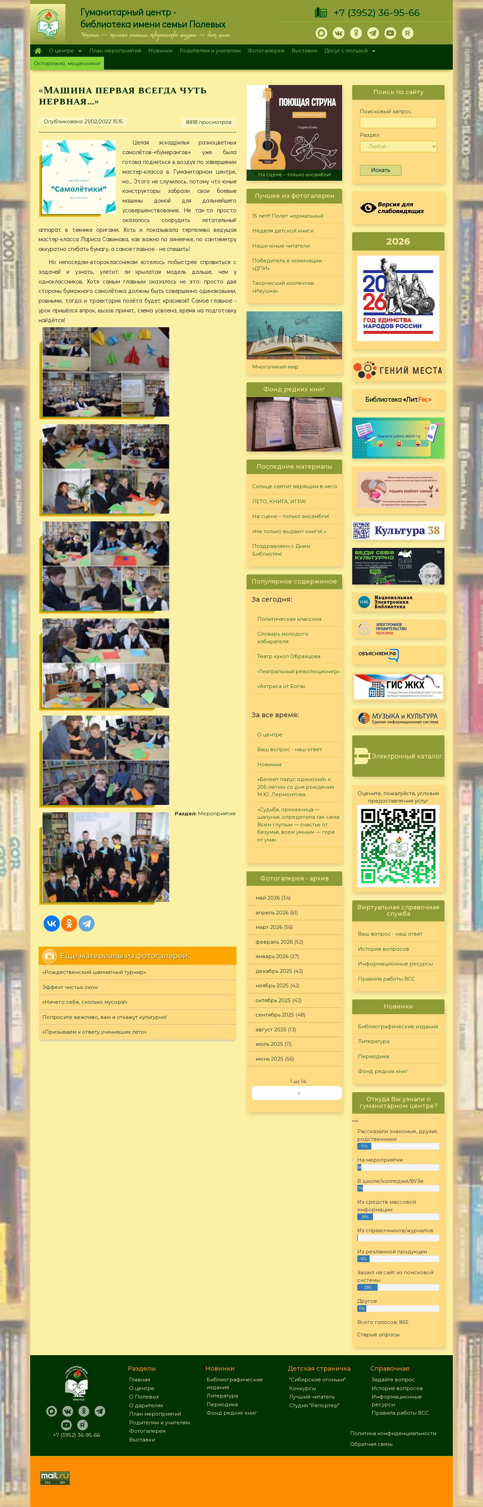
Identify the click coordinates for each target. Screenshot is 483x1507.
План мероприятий (115, 50)
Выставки (304, 50)
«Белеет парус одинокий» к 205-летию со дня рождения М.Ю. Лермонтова (295, 787)
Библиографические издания (398, 1026)
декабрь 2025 (274, 971)
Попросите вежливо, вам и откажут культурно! (104, 539)
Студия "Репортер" (314, 1405)
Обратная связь (371, 1444)
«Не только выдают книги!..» (289, 531)
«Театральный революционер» (298, 671)
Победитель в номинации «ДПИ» (287, 264)
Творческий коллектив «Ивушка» (283, 287)
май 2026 (268, 898)
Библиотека (398, 399)
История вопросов (383, 949)
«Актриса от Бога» (281, 686)
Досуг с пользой (348, 51)
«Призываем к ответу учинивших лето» (94, 554)
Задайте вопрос (393, 1379)
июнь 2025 (269, 1059)
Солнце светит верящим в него (294, 486)
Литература (373, 1041)
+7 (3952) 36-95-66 (377, 12)
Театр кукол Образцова (288, 656)
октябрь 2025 (273, 1000)
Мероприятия (80, 425)
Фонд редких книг (383, 1071)
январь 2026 (272, 956)
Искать (380, 170)
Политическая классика (289, 619)
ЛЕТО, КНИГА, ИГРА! (279, 501)
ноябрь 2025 (272, 985)
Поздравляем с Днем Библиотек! (281, 550)
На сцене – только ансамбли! (294, 175)
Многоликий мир (275, 366)
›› (299, 1093)
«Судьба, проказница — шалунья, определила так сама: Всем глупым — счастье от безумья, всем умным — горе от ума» (298, 824)
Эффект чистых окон (70, 510)
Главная (37, 50)
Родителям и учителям (210, 50)
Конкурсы (302, 1388)
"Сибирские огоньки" (317, 1379)
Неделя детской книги (283, 230)
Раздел (369, 135)
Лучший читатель (312, 1396)
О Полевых (144, 1396)
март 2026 (269, 927)
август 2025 (271, 1029)
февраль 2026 (274, 942)
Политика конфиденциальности (393, 1433)
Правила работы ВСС (386, 979)
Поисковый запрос (386, 111)
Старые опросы (378, 1334)
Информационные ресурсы (395, 963)
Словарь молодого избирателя (282, 638)
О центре (63, 51)
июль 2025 (269, 1044)
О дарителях (146, 1405)
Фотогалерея (266, 50)
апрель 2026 (272, 912)
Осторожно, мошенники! (67, 63)
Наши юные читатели (281, 246)
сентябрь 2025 (275, 1014)
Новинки (160, 50)
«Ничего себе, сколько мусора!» (84, 524)
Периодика (373, 1056)
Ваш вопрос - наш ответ (289, 749)
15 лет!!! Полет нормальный (287, 216)
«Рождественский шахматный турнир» (94, 494)
